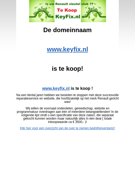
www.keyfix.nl (67, 49)
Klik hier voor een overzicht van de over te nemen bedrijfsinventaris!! (67, 128)
